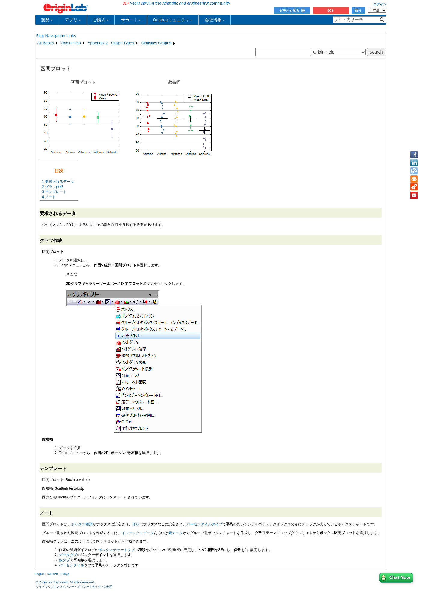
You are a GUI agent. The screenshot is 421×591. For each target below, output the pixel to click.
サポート (131, 19)
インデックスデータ (137, 533)
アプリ (73, 19)
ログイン (379, 4)
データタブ (68, 555)
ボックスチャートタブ (117, 550)
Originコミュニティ (172, 19)
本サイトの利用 (102, 586)
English (40, 574)
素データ (175, 533)
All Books (45, 43)
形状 (135, 524)
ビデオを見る (292, 10)
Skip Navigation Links (56, 35)
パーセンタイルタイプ (204, 524)
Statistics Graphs (156, 43)
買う (358, 10)
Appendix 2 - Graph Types (111, 43)
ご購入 (100, 19)
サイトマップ (45, 586)
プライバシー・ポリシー (72, 586)
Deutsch (52, 574)
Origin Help (71, 43)
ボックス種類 (82, 524)
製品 (47, 19)
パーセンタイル (71, 565)
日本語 (64, 574)
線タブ (64, 560)
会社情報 (214, 19)
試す (331, 10)
